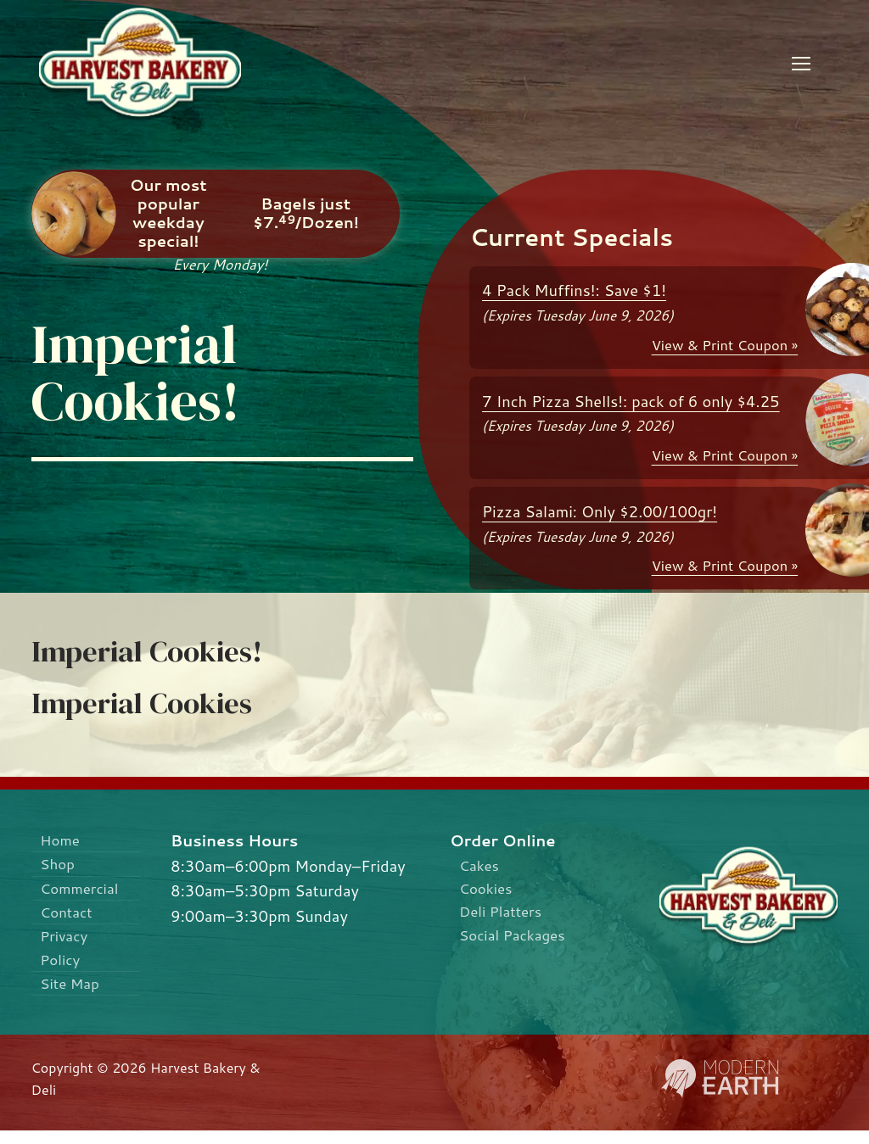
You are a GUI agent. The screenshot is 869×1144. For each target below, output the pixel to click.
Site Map (72, 996)
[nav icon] (801, 63)
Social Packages (517, 940)
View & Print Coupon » (725, 344)
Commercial (83, 892)
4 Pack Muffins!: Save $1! (574, 290)
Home (62, 840)
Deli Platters (504, 916)
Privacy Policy (67, 956)
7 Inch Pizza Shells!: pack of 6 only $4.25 (631, 401)
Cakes (481, 866)
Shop (59, 867)
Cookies (489, 890)
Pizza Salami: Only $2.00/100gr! (599, 511)
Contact (69, 918)
